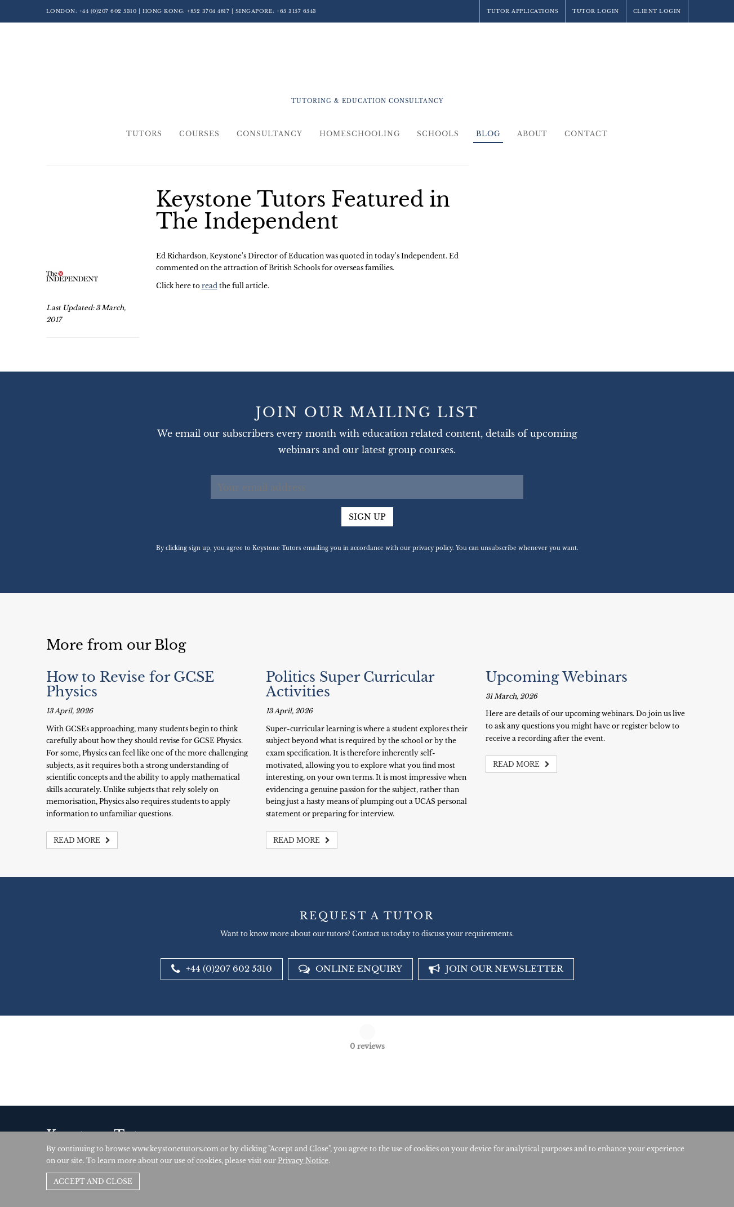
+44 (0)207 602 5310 (108, 11)
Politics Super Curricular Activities (350, 684)
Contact (586, 133)
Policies (620, 1121)
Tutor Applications (522, 11)
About (532, 133)
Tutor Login (595, 11)
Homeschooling (359, 133)
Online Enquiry (350, 968)
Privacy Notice (303, 1160)
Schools (438, 133)
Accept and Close (93, 1181)
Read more (82, 840)
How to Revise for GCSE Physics (130, 684)
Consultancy (270, 133)
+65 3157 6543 (297, 11)
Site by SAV (656, 1121)
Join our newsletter (496, 968)
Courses (199, 133)
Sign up (367, 517)
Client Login (657, 11)
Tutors (144, 133)
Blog (488, 133)
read (209, 285)
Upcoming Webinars (557, 677)
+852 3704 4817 (208, 11)
